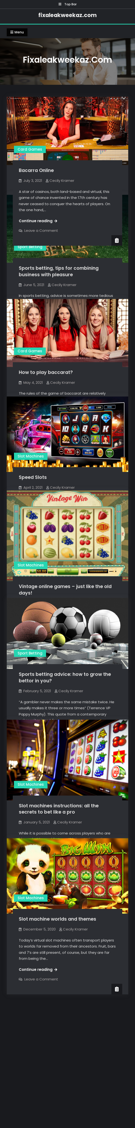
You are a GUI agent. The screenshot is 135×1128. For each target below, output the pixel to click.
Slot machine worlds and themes (57, 925)
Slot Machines (31, 446)
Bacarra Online (36, 170)
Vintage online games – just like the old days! (65, 576)
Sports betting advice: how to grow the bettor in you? (65, 660)
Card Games (30, 149)
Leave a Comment (41, 230)
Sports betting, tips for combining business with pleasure (59, 270)
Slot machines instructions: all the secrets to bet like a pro (59, 802)
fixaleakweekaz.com (67, 15)
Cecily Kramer (61, 180)
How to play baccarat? (46, 370)
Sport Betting (30, 245)
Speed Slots (33, 468)
